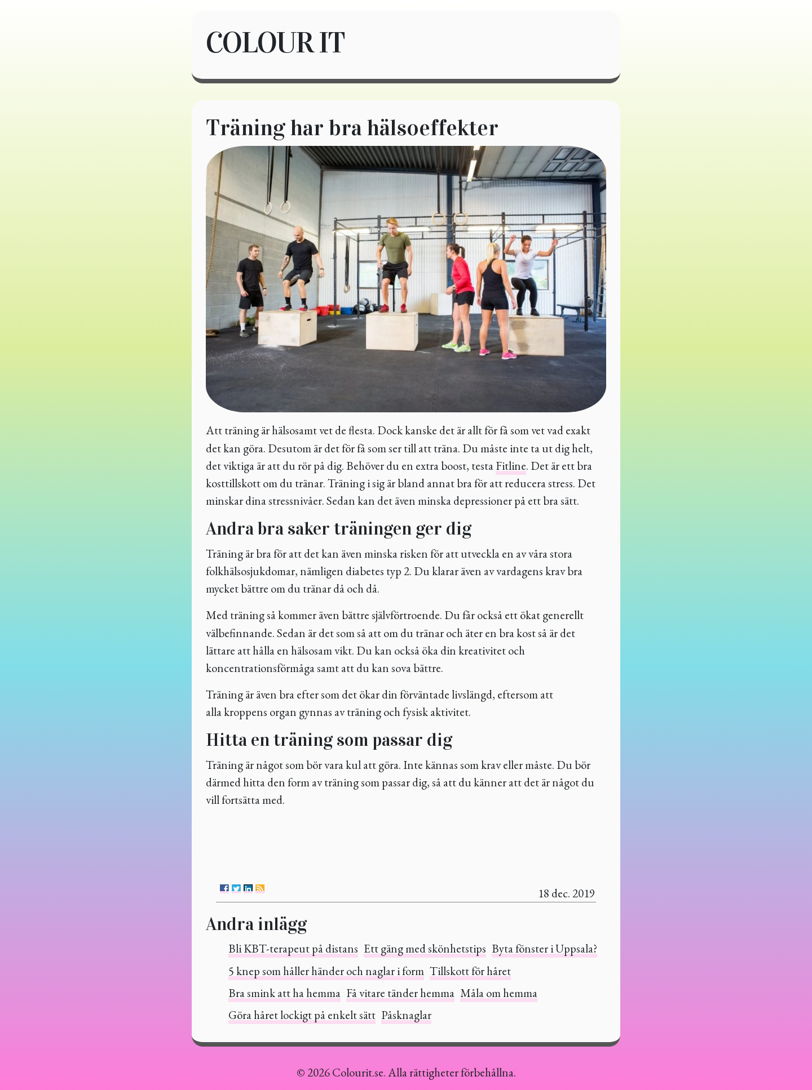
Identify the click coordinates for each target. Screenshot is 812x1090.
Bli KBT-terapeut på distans (293, 948)
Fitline (511, 465)
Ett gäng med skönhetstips (425, 948)
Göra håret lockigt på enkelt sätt (302, 1014)
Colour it (275, 42)
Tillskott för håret (470, 970)
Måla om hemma (498, 992)
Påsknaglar (406, 1014)
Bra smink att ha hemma (284, 992)
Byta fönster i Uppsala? (544, 948)
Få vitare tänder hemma (400, 992)
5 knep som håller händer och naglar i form (326, 970)
